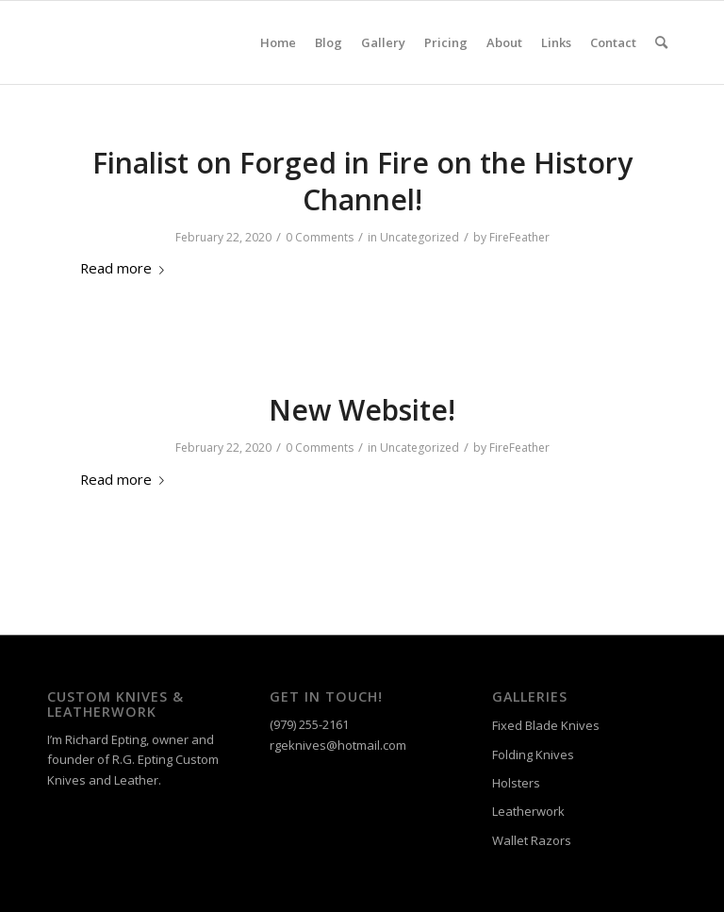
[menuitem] (278, 42)
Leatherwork (528, 811)
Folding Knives (533, 754)
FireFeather (519, 237)
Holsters (516, 782)
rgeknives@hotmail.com (338, 745)
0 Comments (320, 237)
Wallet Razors (531, 840)
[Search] (661, 42)
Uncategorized (419, 237)
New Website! (362, 409)
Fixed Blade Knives (546, 725)
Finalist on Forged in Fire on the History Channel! (362, 181)
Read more (126, 267)
